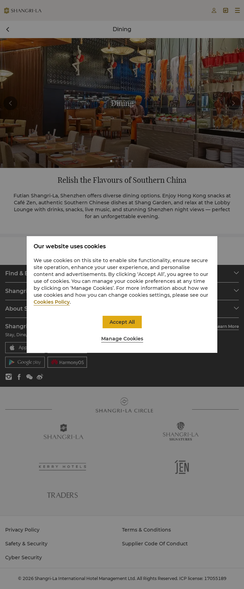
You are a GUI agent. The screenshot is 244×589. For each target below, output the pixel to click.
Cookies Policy (52, 302)
